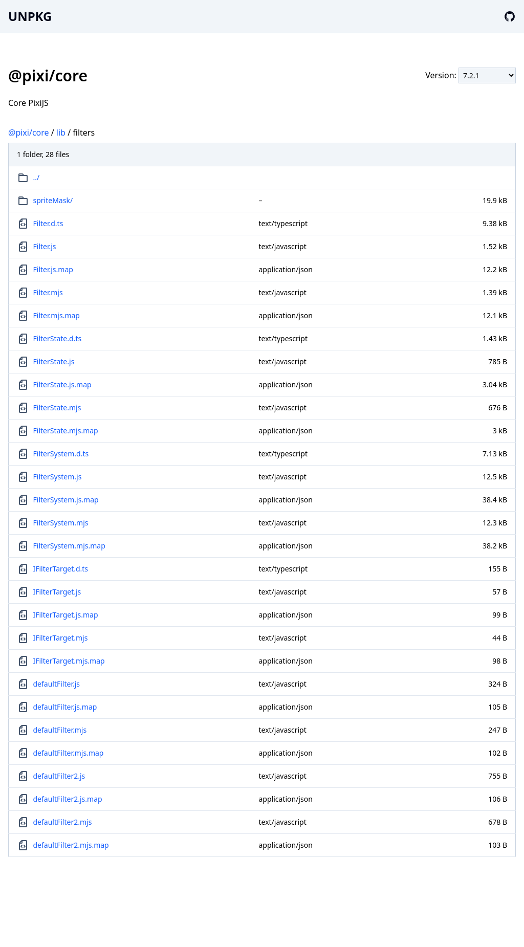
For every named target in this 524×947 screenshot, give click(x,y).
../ (36, 177)
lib (61, 132)
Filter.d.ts (48, 223)
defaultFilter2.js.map (67, 799)
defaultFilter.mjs (60, 730)
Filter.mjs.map (56, 315)
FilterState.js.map (62, 384)
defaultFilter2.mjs (62, 822)
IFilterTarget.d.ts (61, 569)
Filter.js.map (53, 269)
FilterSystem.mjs (61, 522)
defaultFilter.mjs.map (68, 753)
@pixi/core (28, 132)
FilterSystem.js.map (66, 499)
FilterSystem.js (57, 476)
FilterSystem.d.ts (61, 453)
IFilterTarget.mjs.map (69, 661)
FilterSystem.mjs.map (69, 545)
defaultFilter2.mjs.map (71, 845)
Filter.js (44, 246)
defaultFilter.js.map (65, 707)
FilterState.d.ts (57, 338)
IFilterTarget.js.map (65, 615)
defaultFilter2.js (59, 776)
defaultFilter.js (56, 684)
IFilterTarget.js (57, 592)
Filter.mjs (48, 292)
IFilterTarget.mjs (60, 638)
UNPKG (30, 16)
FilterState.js (54, 361)
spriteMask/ (53, 200)
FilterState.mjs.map (65, 430)
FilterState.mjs (57, 407)
